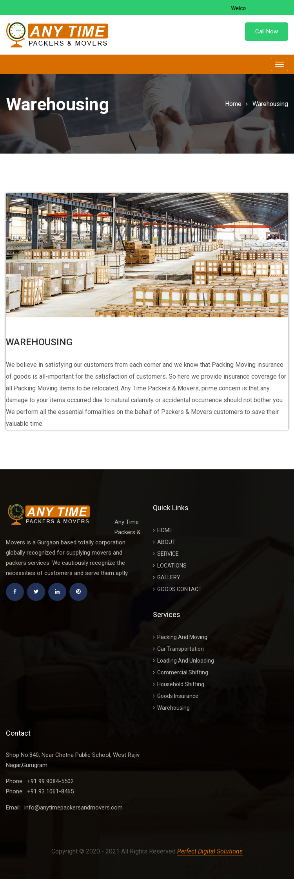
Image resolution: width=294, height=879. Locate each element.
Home (233, 104)
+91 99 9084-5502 (50, 781)
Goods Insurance (175, 696)
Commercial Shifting (180, 672)
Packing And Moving (180, 637)
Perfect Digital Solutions (210, 851)
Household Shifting (178, 684)
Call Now (266, 31)
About (164, 542)
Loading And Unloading (183, 660)
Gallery (166, 577)
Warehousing (270, 104)
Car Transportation (178, 649)
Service (166, 554)
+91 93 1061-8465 (50, 791)
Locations (170, 565)
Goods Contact (177, 589)
